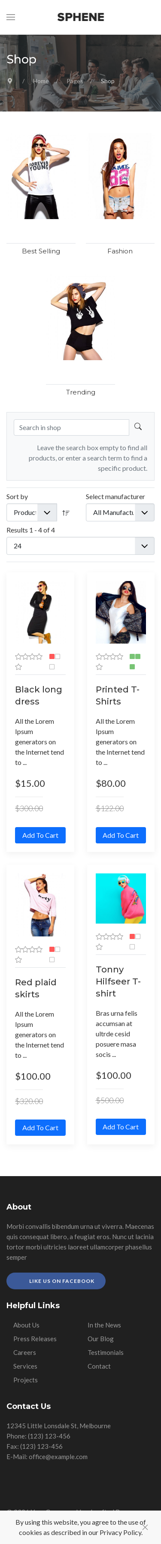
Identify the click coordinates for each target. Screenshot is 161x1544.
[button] (10, 17)
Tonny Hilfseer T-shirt (118, 981)
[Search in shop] (138, 427)
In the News (104, 1325)
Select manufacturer (115, 496)
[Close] (145, 1527)
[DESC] (66, 512)
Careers (24, 1352)
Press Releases (35, 1338)
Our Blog (101, 1338)
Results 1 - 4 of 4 (30, 530)
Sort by (17, 496)
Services (25, 1366)
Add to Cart (40, 835)
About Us (26, 1325)
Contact (99, 1366)
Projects (25, 1380)
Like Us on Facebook (61, 1281)
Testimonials (106, 1352)
